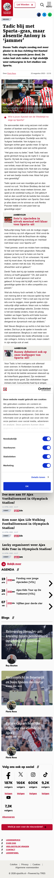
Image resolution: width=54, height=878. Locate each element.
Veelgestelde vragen (17, 846)
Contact (10, 849)
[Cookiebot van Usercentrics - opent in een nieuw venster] (38, 389)
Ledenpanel (12, 853)
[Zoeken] (42, 5)
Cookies (36, 865)
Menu (49, 4)
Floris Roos (11, 73)
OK (27, 486)
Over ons (11, 843)
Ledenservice (13, 840)
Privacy (25, 865)
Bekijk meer (11, 564)
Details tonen (38, 477)
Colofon (13, 865)
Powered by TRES (36, 874)
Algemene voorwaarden (27, 868)
